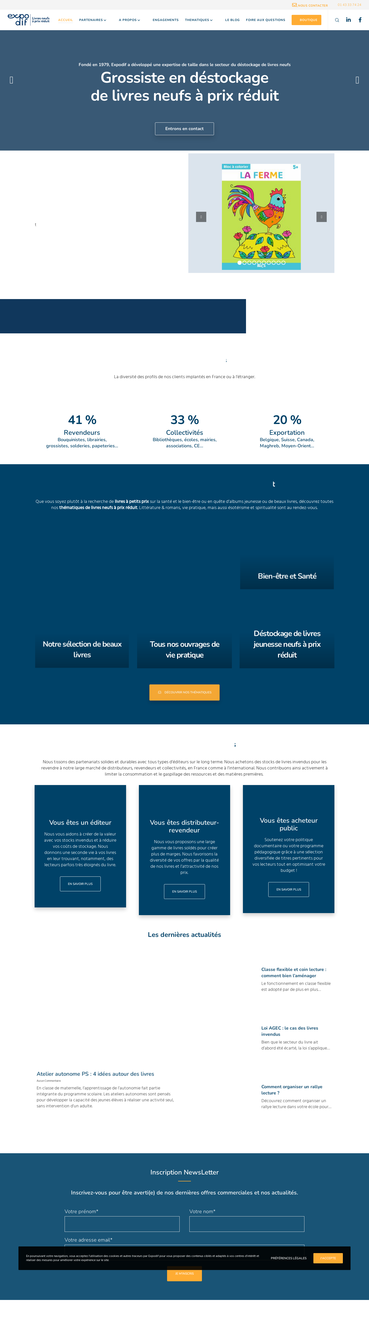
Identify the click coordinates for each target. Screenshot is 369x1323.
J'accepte (328, 1258)
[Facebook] (357, 20)
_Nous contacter (310, 6)
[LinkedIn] (345, 20)
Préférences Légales (288, 1258)
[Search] (334, 20)
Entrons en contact (184, 129)
